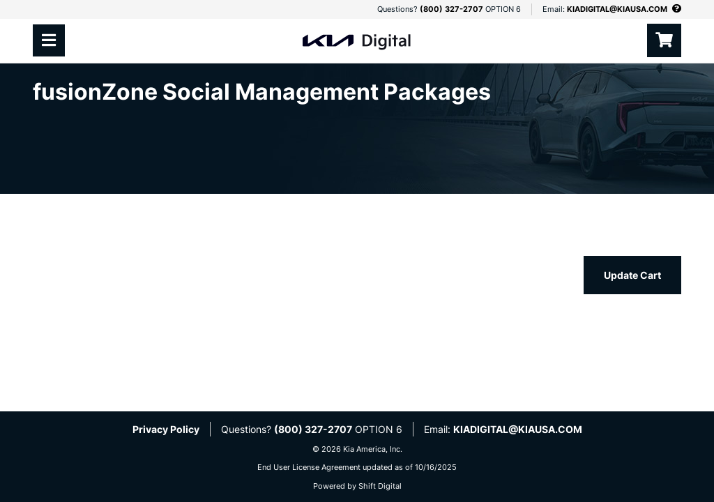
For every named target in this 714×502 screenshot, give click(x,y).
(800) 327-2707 (451, 9)
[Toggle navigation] (49, 40)
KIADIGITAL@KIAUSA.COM (617, 9)
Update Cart (632, 275)
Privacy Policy (165, 429)
